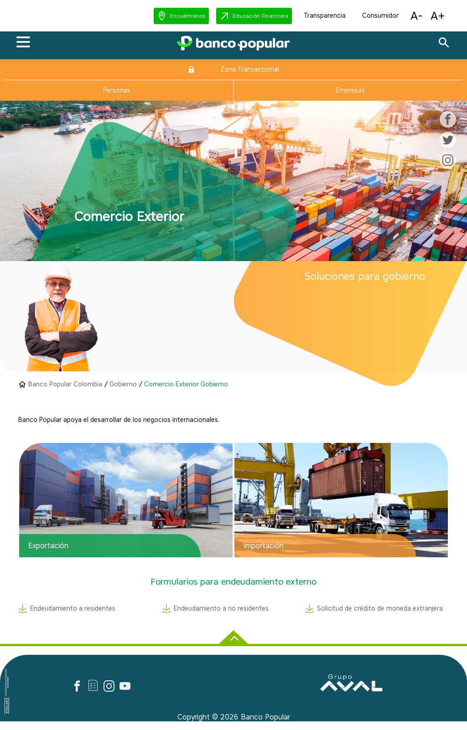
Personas (116, 90)
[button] (181, 16)
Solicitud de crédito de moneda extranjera (380, 608)
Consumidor (380, 16)
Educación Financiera (260, 15)
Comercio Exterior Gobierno (186, 384)
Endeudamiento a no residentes (221, 608)
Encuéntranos (187, 15)
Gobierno (123, 384)
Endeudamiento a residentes (72, 608)
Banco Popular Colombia (65, 384)
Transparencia (325, 16)
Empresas (350, 90)
